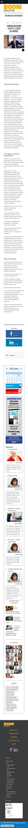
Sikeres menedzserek (11, 689)
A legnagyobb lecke (13, 449)
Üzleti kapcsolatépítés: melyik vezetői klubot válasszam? (13, 611)
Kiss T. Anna (19, 462)
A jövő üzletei (10, 694)
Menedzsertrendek (11, 697)
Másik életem (9, 786)
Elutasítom (18, 825)
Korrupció (9, 702)
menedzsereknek (14, 15)
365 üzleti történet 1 (11, 390)
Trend (7, 687)
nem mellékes (17, 625)
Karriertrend (14, 687)
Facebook (13, 334)
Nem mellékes (10, 784)
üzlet (15, 606)
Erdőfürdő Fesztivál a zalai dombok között (14, 620)
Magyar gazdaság (10, 705)
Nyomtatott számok (11, 768)
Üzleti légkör (9, 710)
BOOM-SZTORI (9, 761)
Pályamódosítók (10, 782)
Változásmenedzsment (12, 699)
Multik (8, 766)
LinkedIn (13, 342)
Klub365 (9, 795)
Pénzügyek (9, 775)
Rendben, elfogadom (7, 825)
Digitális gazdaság (10, 772)
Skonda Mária (18, 489)
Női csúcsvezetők (10, 779)
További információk (19, 822)
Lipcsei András (18, 523)
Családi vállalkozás (10, 764)
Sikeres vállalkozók (11, 707)
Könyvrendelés (10, 386)
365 (7, 789)
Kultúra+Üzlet (9, 788)
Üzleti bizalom (10, 692)
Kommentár (8, 797)
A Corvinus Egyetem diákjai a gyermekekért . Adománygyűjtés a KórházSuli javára (13, 631)
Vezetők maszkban (12, 476)
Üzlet (7, 763)
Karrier (7, 777)
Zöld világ (16, 616)
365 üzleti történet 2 (11, 791)
